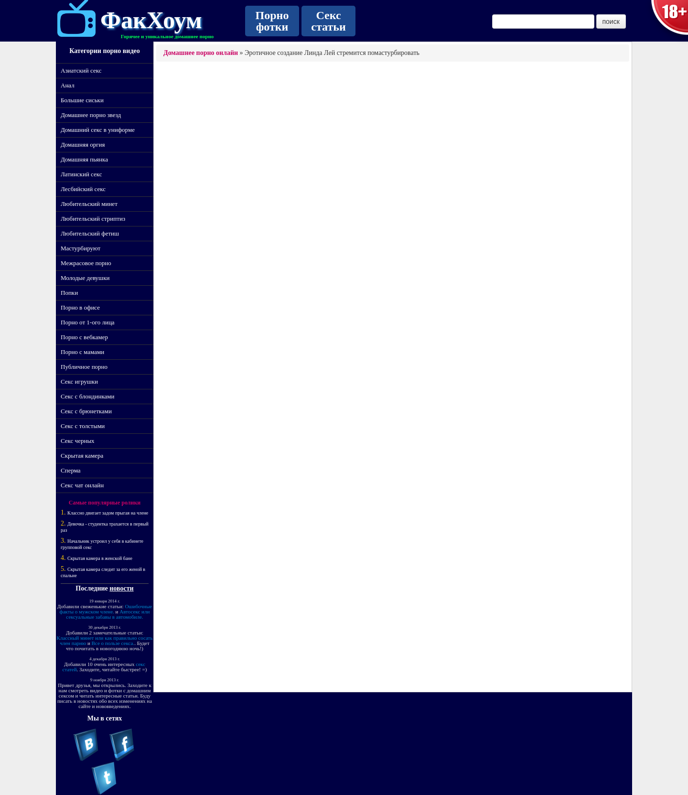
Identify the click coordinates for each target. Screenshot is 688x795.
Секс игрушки (79, 381)
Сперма (71, 470)
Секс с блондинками (87, 396)
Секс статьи (328, 21)
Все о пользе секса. (113, 643)
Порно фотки (272, 21)
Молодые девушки (85, 277)
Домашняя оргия (83, 144)
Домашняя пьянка (84, 159)
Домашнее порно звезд (91, 114)
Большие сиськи (82, 100)
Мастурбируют (80, 248)
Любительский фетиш (90, 233)
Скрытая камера (82, 455)
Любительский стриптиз (93, 218)
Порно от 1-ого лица (88, 322)
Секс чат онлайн (82, 485)
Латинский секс (81, 174)
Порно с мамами (82, 351)
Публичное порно (84, 366)
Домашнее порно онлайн (200, 52)
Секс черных (78, 440)
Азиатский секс (81, 70)
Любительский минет (89, 203)
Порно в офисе (80, 307)
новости (121, 588)
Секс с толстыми (83, 426)
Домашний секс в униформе (98, 129)
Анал (68, 85)
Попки (69, 292)
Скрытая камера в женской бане (99, 558)
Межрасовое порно (86, 263)
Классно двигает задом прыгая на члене (107, 513)
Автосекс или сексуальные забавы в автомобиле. (108, 614)
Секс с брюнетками (86, 411)
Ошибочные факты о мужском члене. (106, 608)
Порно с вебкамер (84, 337)
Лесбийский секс (83, 189)
